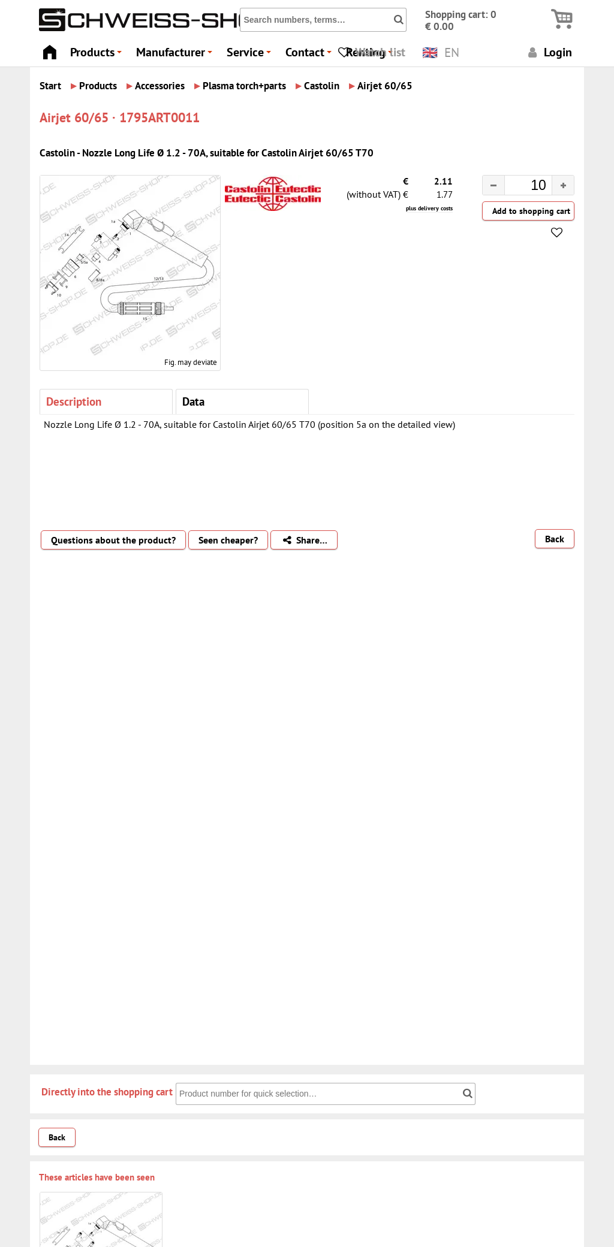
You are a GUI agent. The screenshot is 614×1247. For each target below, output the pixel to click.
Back (554, 539)
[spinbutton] (518, 187)
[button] (563, 185)
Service (251, 55)
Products (97, 55)
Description (73, 401)
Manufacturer (176, 55)
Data (193, 401)
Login (548, 51)
